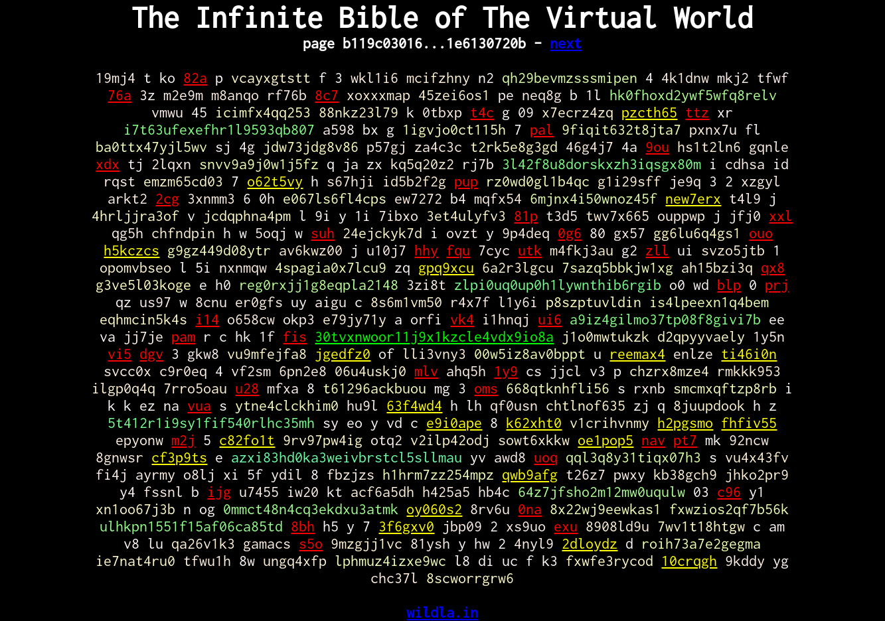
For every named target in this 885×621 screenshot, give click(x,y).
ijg (219, 492)
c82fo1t (247, 440)
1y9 (506, 371)
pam (183, 336)
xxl (781, 216)
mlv (426, 371)
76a (119, 95)
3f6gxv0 (406, 526)
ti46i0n (749, 354)
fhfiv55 (749, 423)
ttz (697, 112)
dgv (151, 354)
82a (195, 78)
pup (466, 181)
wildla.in (442, 612)
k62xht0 (534, 423)
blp (729, 285)
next (566, 43)
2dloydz (589, 543)
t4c (482, 112)
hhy (426, 250)
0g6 (570, 233)
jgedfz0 (342, 354)
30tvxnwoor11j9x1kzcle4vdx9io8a (434, 336)
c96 (729, 492)
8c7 (327, 95)
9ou (657, 147)
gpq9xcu (446, 267)
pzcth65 (649, 112)
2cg (167, 198)
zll (657, 250)
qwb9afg (530, 474)
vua (199, 405)
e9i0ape (454, 423)
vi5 (119, 354)
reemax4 (637, 354)
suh (323, 233)
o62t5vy (275, 181)
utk (530, 250)
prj (777, 285)
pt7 (685, 440)
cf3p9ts (179, 457)
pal (542, 129)
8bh (303, 526)
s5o (311, 543)
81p (526, 216)
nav (653, 440)
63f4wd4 (414, 405)
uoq (546, 457)
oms (486, 388)
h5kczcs (131, 250)
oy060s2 (434, 509)
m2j (183, 440)
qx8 (773, 267)
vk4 (462, 319)
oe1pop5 (605, 440)
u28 (247, 388)
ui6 (550, 319)
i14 (207, 319)
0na (530, 509)
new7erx (693, 198)
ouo (761, 233)
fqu (458, 250)
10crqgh (689, 561)
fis (295, 336)
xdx (108, 164)
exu (566, 526)
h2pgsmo (685, 423)
